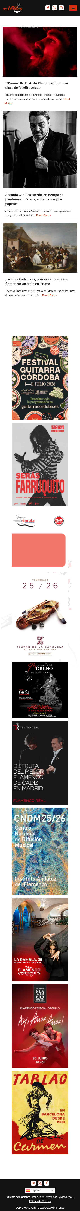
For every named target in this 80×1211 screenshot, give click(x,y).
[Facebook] (47, 7)
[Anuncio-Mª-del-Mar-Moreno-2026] (40, 717)
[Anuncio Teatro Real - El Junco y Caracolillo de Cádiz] (40, 803)
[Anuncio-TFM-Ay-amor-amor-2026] (40, 1066)
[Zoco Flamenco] (13, 7)
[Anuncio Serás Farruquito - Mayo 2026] (40, 505)
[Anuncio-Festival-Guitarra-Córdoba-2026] (40, 418)
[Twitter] (54, 7)
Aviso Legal (65, 1196)
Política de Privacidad (44, 1196)
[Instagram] (61, 7)
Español (33, 1190)
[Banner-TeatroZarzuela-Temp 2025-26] (40, 657)
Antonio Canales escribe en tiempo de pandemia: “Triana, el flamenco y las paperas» (34, 199)
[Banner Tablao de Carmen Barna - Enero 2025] (40, 1153)
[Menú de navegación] (73, 8)
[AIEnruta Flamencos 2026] (40, 571)
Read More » (43, 215)
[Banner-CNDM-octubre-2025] (40, 893)
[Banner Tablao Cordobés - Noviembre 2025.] (40, 980)
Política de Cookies (40, 1201)
